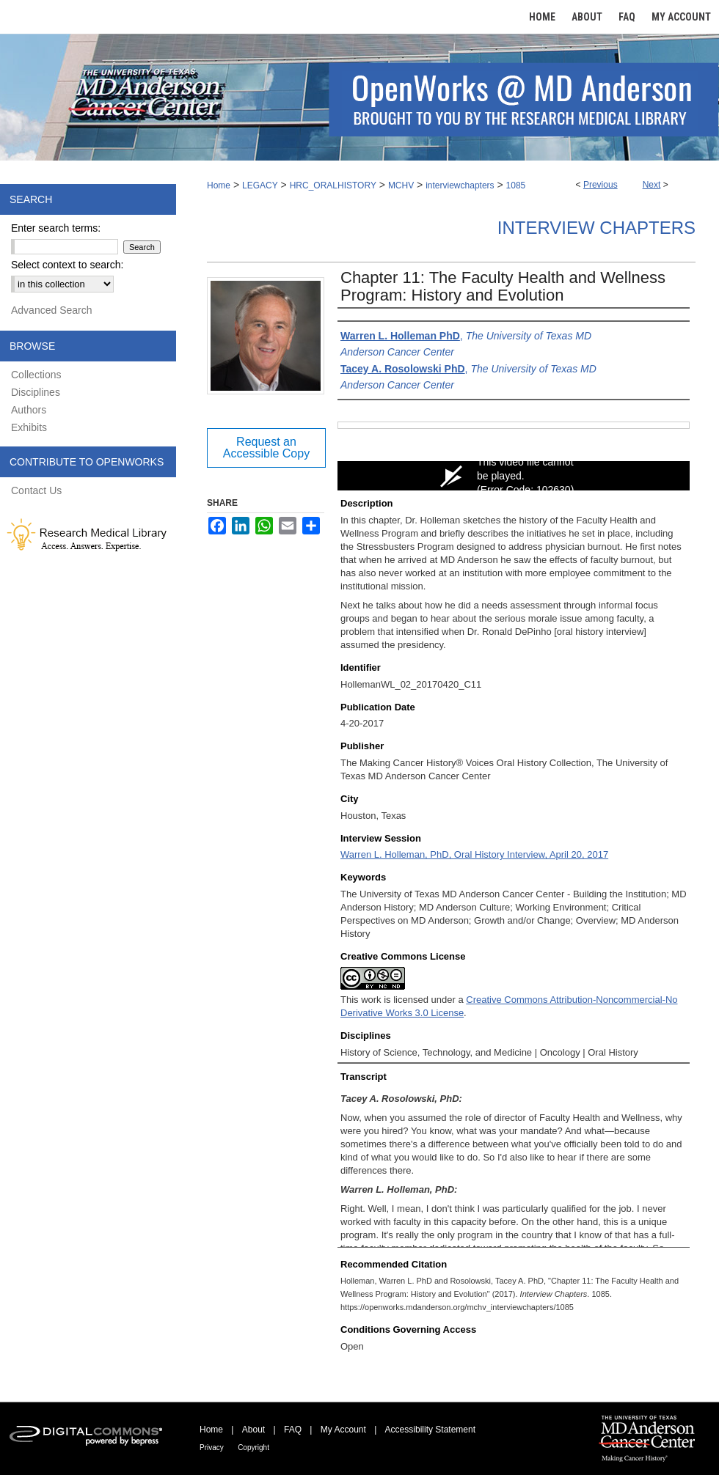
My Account (343, 1429)
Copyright (253, 1447)
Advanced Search (51, 310)
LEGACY (260, 185)
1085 (516, 185)
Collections (36, 374)
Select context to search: (67, 265)
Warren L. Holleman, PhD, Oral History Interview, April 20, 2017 (474, 854)
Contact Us (36, 490)
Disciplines (35, 392)
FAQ (293, 1429)
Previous (600, 185)
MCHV (401, 185)
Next (652, 185)
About (253, 1429)
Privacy (212, 1447)
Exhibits (29, 427)
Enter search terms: (56, 228)
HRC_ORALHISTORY (333, 185)
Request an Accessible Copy (266, 447)
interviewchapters (460, 185)
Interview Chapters (596, 228)
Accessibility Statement (430, 1429)
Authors (28, 410)
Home (218, 185)
